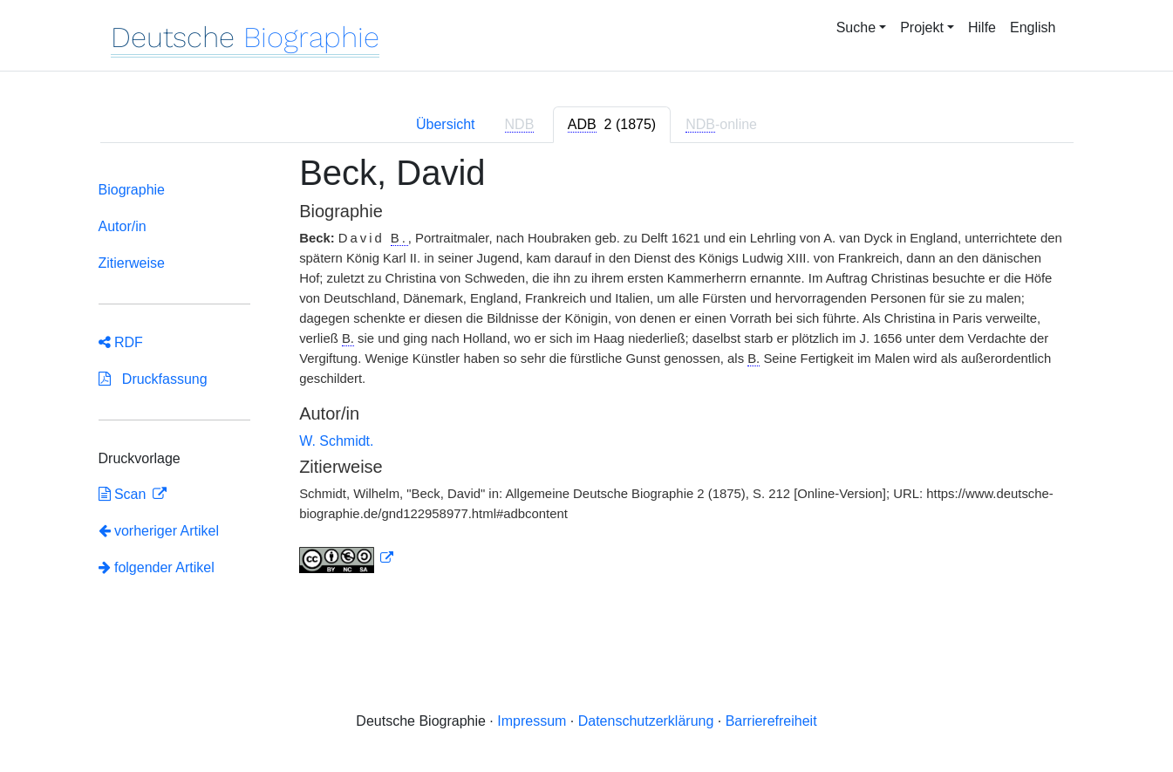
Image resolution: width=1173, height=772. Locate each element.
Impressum (531, 721)
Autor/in (123, 226)
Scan (124, 494)
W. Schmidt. (336, 441)
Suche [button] (856, 27)
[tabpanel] (587, 383)
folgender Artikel (157, 567)
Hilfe (982, 27)
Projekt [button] (922, 27)
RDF (121, 342)
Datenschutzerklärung (646, 721)
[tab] (612, 124)
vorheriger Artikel (159, 530)
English (1032, 27)
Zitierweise (132, 263)
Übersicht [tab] (445, 124)
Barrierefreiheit (771, 721)
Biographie (132, 189)
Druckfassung (153, 379)
